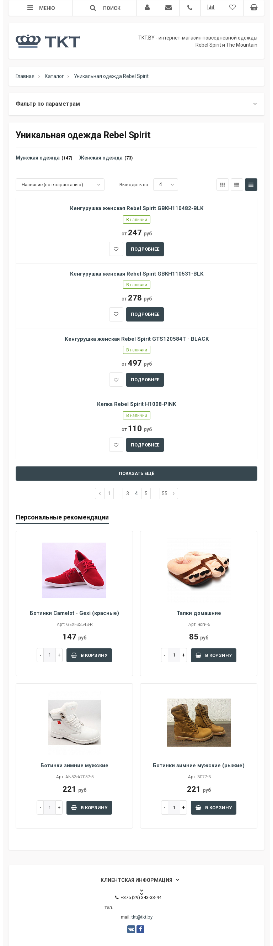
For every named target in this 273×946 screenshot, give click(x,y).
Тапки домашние (199, 613)
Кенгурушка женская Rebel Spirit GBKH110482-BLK (136, 208)
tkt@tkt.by (142, 917)
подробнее (145, 249)
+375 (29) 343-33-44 (138, 897)
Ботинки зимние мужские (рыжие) (199, 765)
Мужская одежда (38, 158)
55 (164, 493)
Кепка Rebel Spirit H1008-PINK (136, 404)
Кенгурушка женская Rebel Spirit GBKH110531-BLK (136, 274)
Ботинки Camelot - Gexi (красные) (74, 613)
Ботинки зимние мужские (74, 765)
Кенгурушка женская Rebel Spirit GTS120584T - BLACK (137, 339)
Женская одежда (101, 158)
